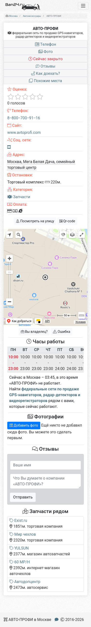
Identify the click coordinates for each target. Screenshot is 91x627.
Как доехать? (45, 73)
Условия (80, 321)
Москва (13, 16)
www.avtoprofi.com (24, 132)
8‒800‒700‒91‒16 (23, 118)
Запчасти (18, 197)
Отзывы (45, 66)
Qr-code (67, 221)
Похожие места (45, 80)
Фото (45, 51)
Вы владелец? (34, 332)
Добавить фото (23, 425)
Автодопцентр (24, 581)
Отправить (23, 497)
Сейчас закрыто (45, 59)
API (47, 321)
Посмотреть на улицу (35, 221)
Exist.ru (18, 520)
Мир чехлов (22, 534)
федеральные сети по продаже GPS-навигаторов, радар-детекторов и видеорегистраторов (44, 395)
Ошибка (61, 332)
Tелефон (45, 44)
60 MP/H (19, 562)
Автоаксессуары (32, 16)
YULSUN (19, 548)
